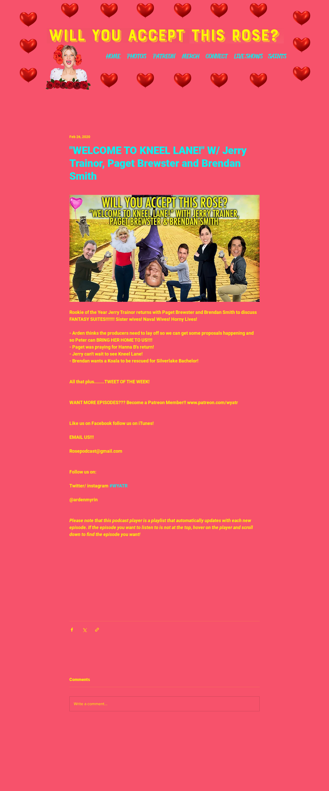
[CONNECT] (216, 56)
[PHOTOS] (136, 56)
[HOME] (113, 56)
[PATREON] (164, 56)
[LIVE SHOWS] (248, 56)
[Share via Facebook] (71, 629)
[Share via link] (97, 629)
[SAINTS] (277, 56)
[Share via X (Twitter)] (84, 629)
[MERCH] (190, 56)
